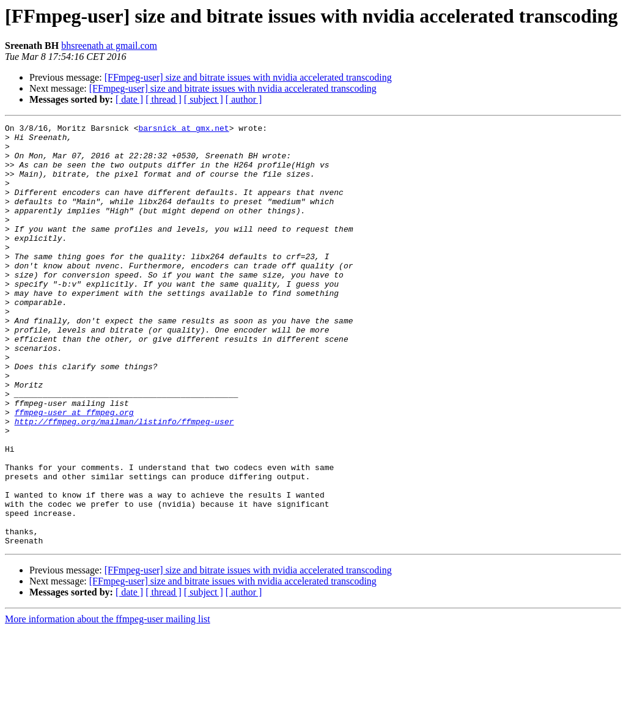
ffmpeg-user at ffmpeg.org (74, 470)
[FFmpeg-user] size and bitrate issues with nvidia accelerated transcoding (248, 77)
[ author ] (244, 99)
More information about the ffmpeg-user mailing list (107, 703)
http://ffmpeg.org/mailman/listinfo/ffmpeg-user (124, 481)
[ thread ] (163, 99)
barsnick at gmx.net (183, 129)
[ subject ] (203, 99)
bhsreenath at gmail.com (109, 45)
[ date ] (129, 99)
